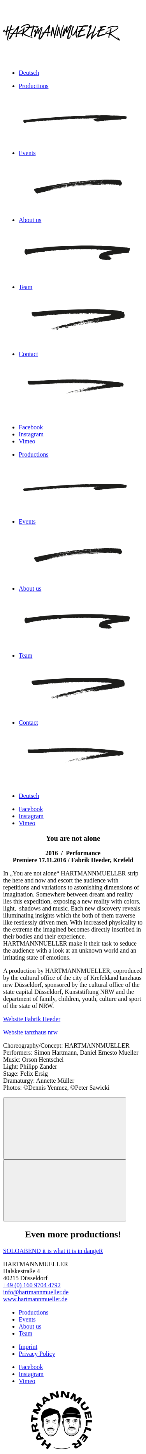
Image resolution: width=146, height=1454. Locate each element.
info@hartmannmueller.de (36, 1292)
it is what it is (59, 1251)
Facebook (31, 427)
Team (25, 1333)
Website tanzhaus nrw (30, 1032)
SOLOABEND (22, 1251)
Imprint (28, 1346)
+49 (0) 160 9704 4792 (32, 1285)
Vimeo (27, 441)
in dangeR (90, 1251)
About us (30, 1326)
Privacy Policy (37, 1353)
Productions (33, 1312)
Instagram (31, 434)
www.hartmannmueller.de (35, 1299)
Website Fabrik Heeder (31, 1019)
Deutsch (29, 72)
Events (27, 1319)
